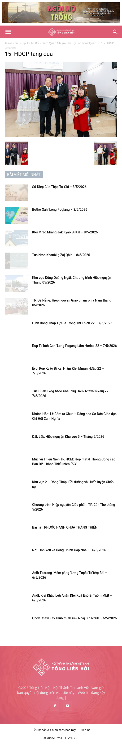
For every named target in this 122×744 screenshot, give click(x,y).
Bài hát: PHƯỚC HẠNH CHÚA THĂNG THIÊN (64, 527)
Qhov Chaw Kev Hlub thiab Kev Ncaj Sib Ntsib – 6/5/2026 (74, 618)
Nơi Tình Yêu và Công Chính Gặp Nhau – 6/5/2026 (69, 550)
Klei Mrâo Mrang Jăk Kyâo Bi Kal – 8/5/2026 (65, 232)
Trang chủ (11, 43)
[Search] (115, 32)
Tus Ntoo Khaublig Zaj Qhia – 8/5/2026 (61, 255)
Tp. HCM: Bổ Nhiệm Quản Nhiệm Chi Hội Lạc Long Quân (59, 43)
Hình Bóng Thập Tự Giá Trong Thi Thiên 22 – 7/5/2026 (72, 323)
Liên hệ (86, 730)
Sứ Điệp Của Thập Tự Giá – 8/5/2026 (59, 187)
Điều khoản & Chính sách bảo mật (53, 730)
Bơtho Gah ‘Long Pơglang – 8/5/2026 (59, 209)
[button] (8, 32)
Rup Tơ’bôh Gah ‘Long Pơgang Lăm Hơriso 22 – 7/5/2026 (74, 346)
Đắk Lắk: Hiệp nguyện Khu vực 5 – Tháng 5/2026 (68, 436)
